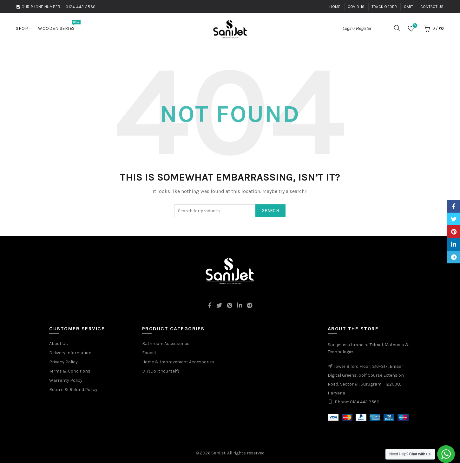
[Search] (397, 28)
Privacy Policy (63, 362)
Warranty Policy (65, 380)
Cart (408, 6)
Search (270, 210)
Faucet (149, 352)
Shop (22, 28)
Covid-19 (356, 6)
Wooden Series (58, 25)
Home (334, 6)
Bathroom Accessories (165, 343)
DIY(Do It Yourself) (160, 371)
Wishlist (414, 26)
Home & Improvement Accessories (178, 362)
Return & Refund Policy (73, 389)
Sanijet (218, 453)
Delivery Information (70, 352)
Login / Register (357, 28)
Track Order (384, 6)
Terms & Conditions (69, 371)
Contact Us (432, 6)
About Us (58, 343)
